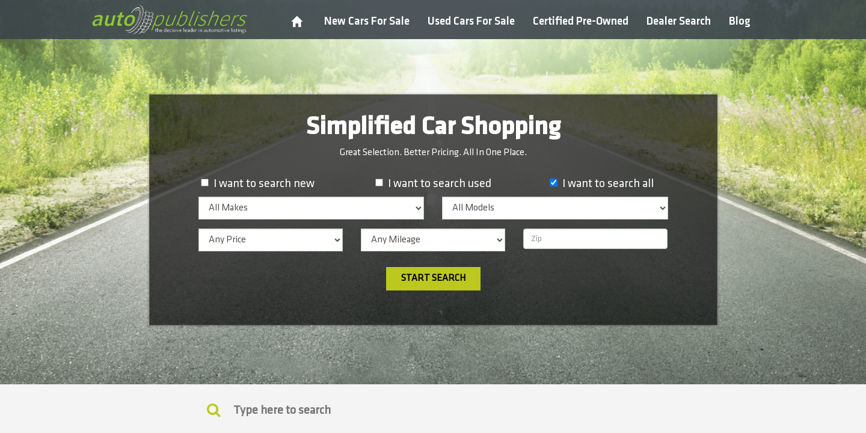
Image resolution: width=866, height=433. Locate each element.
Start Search (433, 278)
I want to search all (608, 183)
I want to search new (264, 183)
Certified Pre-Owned (580, 21)
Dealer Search (678, 21)
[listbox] (311, 208)
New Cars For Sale (367, 21)
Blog (740, 21)
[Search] (433, 410)
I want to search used (439, 183)
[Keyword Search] (213, 409)
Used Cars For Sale (471, 21)
